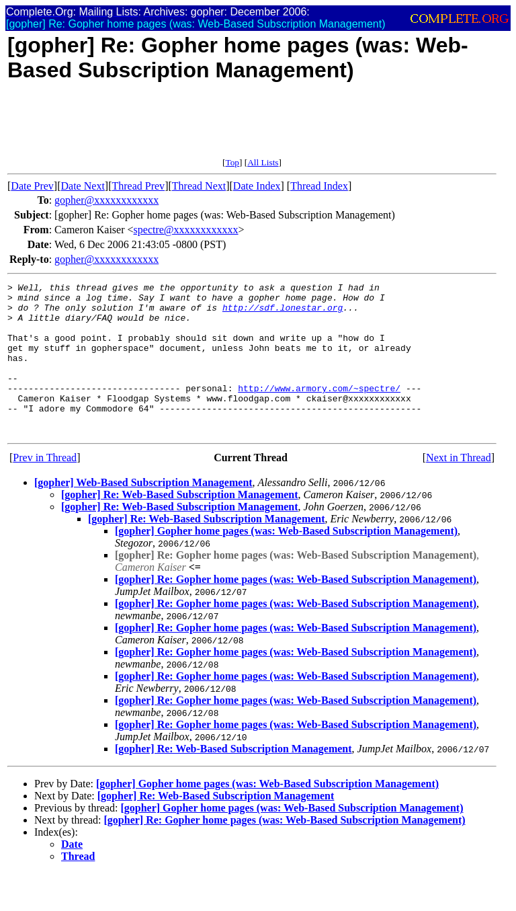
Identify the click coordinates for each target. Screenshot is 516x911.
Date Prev (32, 186)
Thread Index (319, 186)
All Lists (262, 162)
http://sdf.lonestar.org (282, 313)
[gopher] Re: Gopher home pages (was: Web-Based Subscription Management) (295, 609)
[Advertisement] (252, 127)
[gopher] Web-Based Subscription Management (143, 512)
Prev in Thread (45, 487)
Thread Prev (138, 186)
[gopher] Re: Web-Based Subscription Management (179, 524)
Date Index (257, 186)
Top (232, 162)
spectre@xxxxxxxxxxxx (186, 229)
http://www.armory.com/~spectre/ (319, 410)
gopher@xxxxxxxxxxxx (106, 200)
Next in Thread (458, 487)
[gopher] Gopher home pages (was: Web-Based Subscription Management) (286, 561)
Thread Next (199, 186)
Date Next (83, 186)
